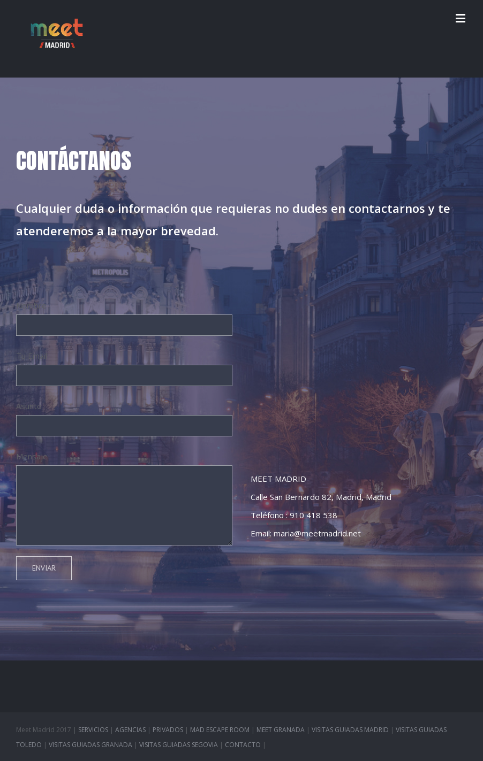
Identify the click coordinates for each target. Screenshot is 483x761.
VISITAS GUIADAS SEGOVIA (178, 744)
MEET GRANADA (280, 729)
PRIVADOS (168, 729)
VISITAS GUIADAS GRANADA (90, 744)
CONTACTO (243, 744)
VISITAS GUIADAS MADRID (350, 729)
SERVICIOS (93, 729)
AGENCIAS (130, 729)
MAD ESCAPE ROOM (220, 729)
